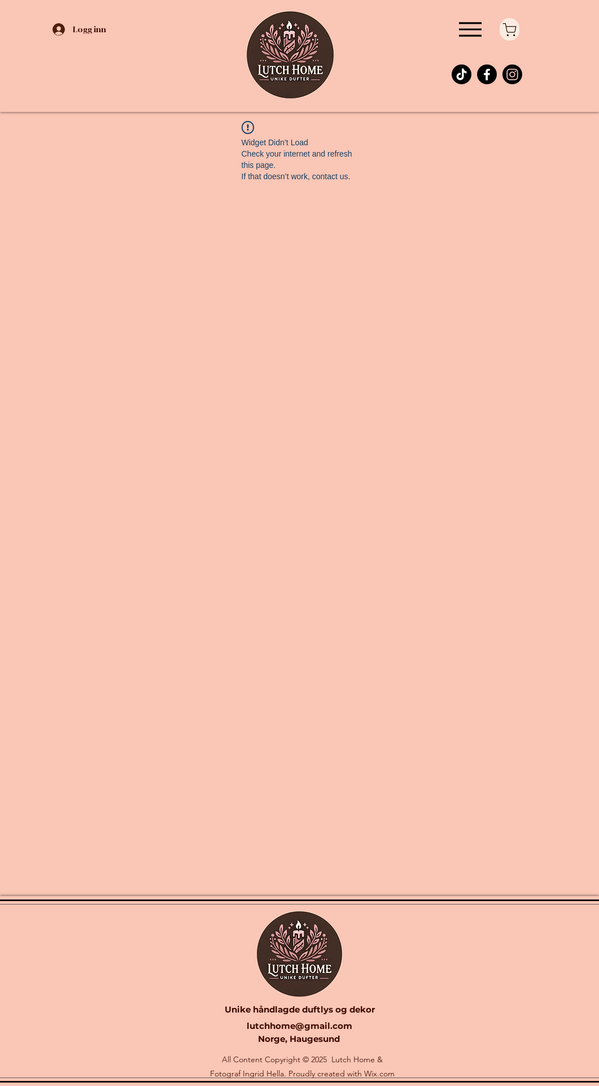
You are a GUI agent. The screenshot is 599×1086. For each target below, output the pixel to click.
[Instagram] (512, 74)
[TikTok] (461, 74)
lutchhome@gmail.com (299, 1025)
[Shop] (509, 29)
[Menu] (470, 29)
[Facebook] (487, 74)
